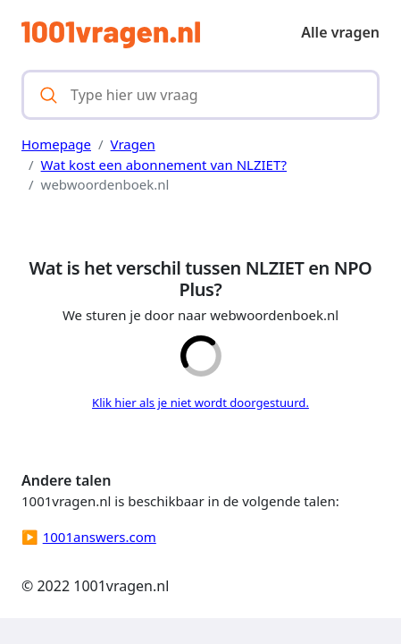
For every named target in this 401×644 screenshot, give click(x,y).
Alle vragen (340, 32)
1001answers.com (99, 537)
